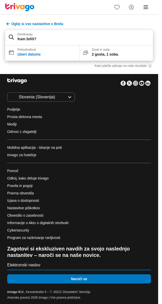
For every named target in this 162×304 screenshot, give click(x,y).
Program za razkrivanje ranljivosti (33, 238)
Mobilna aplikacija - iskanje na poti (34, 147)
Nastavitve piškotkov (24, 208)
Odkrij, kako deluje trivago (28, 178)
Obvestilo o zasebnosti (25, 215)
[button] (79, 37)
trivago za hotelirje (22, 155)
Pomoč (13, 171)
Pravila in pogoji (20, 186)
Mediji (12, 124)
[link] (117, 7)
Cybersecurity (18, 230)
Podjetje (13, 109)
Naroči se (79, 279)
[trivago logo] (19, 7)
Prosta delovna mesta (24, 117)
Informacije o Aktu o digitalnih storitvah (38, 223)
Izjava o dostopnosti (23, 200)
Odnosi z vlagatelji (22, 132)
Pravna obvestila (20, 193)
